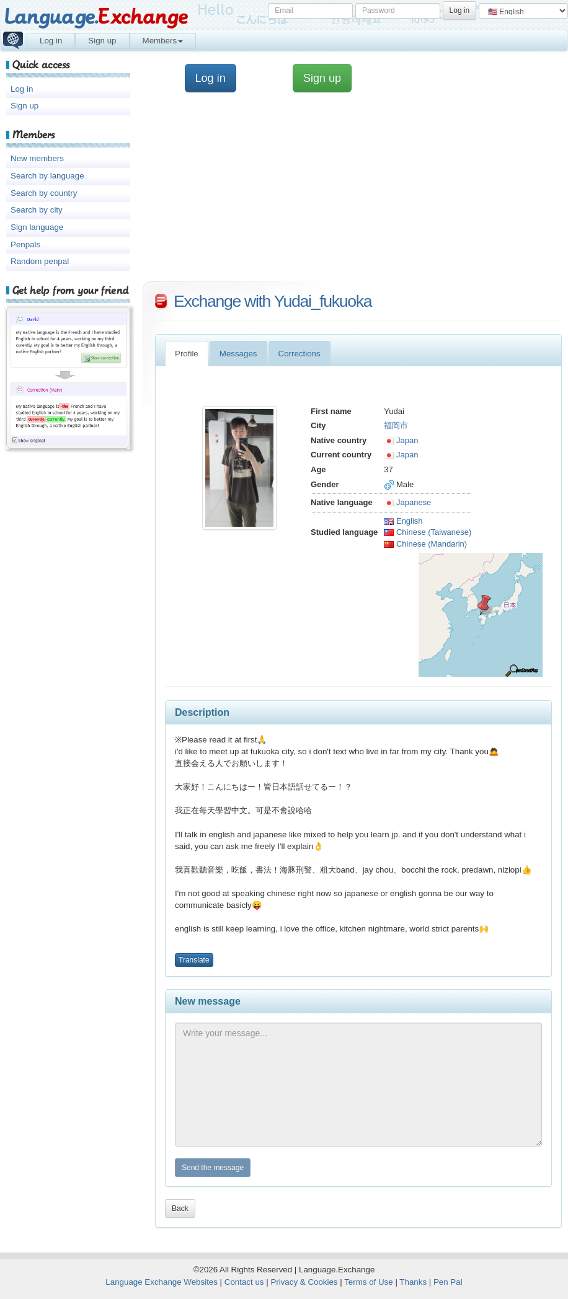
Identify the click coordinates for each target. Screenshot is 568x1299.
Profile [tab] (186, 353)
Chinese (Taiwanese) (427, 532)
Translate (194, 960)
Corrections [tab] (299, 353)
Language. (95, 17)
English (403, 521)
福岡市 (396, 425)
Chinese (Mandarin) (425, 543)
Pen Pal (448, 1282)
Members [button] (163, 40)
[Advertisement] (355, 191)
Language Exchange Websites (161, 1282)
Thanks (413, 1282)
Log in (51, 40)
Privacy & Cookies (303, 1282)
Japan (401, 440)
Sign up (102, 40)
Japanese (407, 502)
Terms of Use (368, 1282)
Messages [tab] (238, 353)
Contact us (244, 1282)
